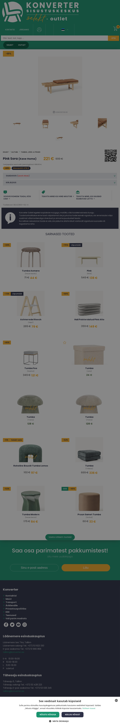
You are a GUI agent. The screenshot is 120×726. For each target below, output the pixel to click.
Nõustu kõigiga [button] (48, 714)
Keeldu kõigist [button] (72, 714)
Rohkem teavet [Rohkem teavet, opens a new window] (88, 708)
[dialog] (60, 363)
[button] (60, 721)
